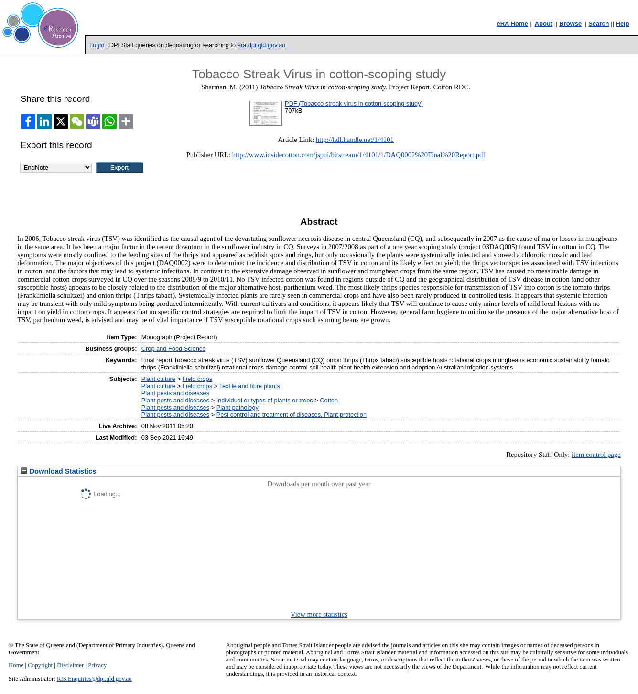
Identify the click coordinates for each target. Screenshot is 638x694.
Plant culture (158, 378)
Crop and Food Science (173, 348)
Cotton (329, 400)
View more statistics (319, 614)
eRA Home (512, 23)
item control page (596, 454)
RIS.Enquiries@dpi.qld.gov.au (94, 678)
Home (16, 665)
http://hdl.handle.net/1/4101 (355, 139)
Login (96, 45)
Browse (570, 23)
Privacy (97, 665)
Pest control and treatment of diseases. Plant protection (291, 414)
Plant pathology (237, 407)
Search (598, 23)
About (544, 23)
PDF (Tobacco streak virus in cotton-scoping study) (354, 103)
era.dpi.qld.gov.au (262, 45)
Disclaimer (70, 665)
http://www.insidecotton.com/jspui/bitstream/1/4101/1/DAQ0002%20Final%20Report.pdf (358, 155)
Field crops (198, 378)
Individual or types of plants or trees (264, 400)
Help (622, 23)
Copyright (40, 665)
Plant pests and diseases (175, 393)
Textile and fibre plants (249, 386)
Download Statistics (58, 471)
